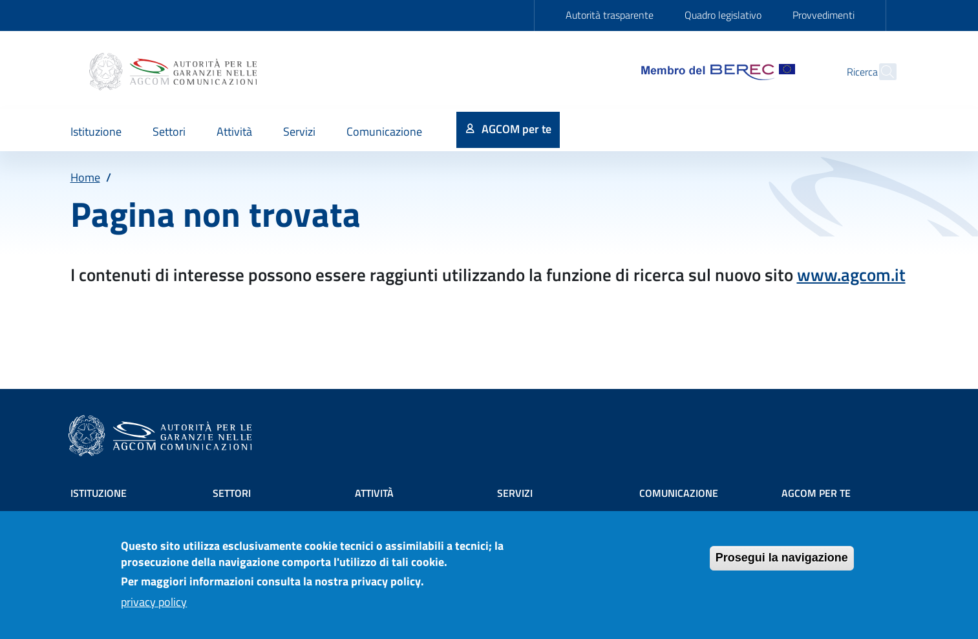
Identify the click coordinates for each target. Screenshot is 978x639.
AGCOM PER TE (816, 493)
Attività (374, 493)
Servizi (515, 493)
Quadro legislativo (723, 15)
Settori (232, 493)
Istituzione (98, 493)
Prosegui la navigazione (782, 563)
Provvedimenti (823, 15)
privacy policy (154, 607)
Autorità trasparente (610, 15)
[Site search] (881, 71)
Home (85, 177)
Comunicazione (678, 493)
